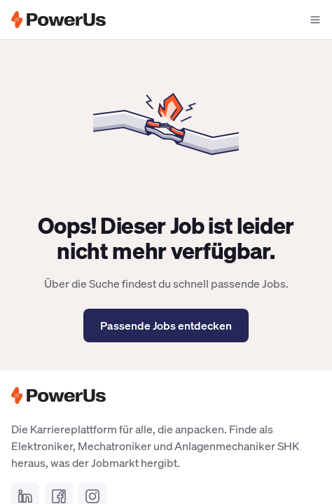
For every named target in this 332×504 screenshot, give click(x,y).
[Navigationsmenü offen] (315, 19)
